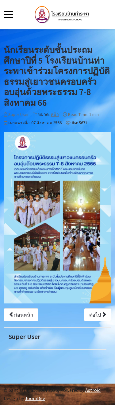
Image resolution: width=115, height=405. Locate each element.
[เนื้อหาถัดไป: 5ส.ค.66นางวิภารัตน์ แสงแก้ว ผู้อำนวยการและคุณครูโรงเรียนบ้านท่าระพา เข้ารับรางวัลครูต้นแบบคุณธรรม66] (97, 314)
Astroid (93, 390)
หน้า (55, 114)
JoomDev (35, 398)
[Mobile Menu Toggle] (8, 14)
